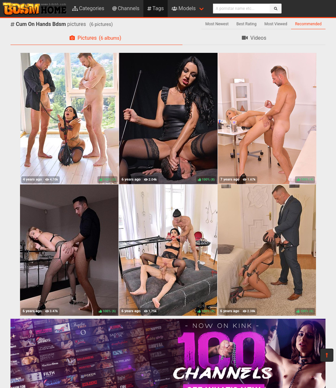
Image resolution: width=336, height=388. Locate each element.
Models (184, 8)
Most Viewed (275, 24)
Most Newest (217, 24)
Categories (88, 8)
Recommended (308, 24)
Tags (155, 8)
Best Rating (247, 24)
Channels (125, 8)
